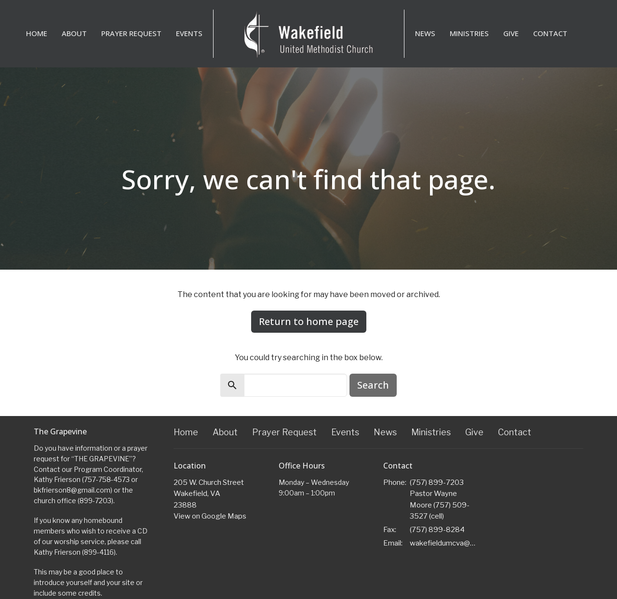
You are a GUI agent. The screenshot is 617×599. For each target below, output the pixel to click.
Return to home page (309, 321)
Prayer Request (131, 33)
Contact (550, 33)
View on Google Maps (210, 516)
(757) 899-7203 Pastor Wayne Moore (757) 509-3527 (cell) (439, 499)
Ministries (469, 33)
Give (511, 33)
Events (189, 33)
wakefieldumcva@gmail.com (444, 543)
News (425, 33)
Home (36, 33)
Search (373, 384)
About (74, 33)
